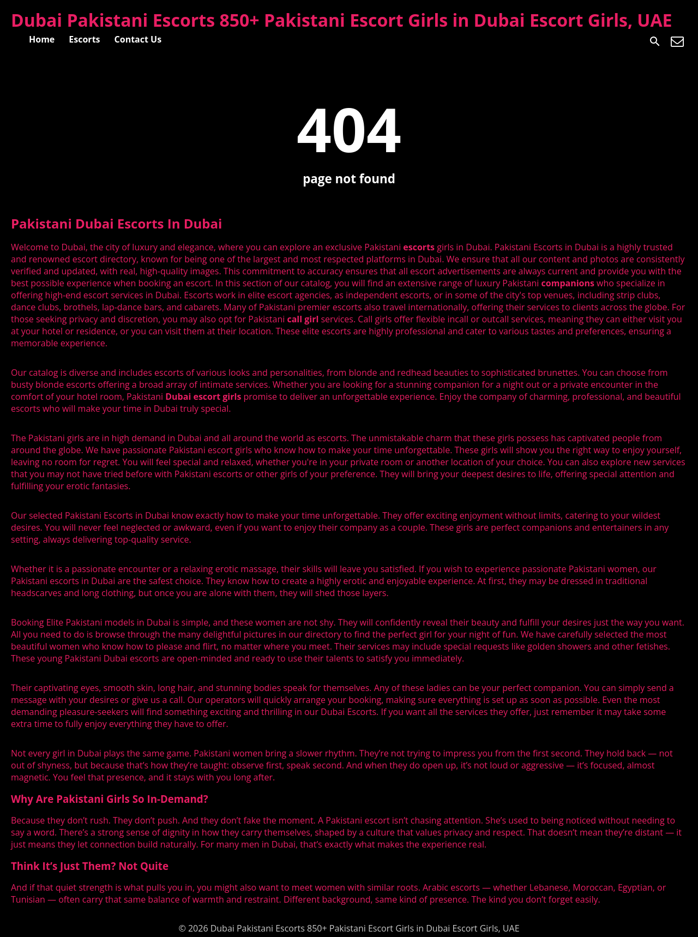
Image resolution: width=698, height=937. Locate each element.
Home (42, 39)
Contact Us (138, 39)
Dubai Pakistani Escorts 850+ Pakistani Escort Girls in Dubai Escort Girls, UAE (341, 20)
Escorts (84, 39)
